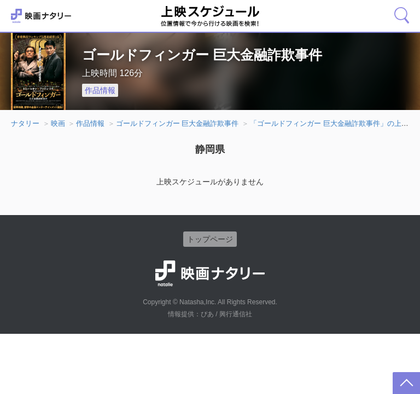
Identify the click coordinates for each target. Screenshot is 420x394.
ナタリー (25, 123)
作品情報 (100, 90)
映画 (58, 123)
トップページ (210, 239)
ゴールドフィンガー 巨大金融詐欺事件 (177, 123)
